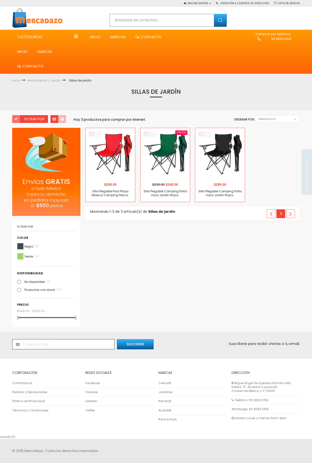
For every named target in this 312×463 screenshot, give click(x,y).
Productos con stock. (42, 290)
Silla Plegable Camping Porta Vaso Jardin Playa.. (165, 193)
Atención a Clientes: (244, 3)
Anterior (271, 213)
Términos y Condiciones (30, 410)
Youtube (91, 392)
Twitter (90, 410)
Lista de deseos (289, 3)
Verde (31, 257)
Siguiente (290, 213)
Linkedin (91, 401)
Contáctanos (22, 383)
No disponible (37, 282)
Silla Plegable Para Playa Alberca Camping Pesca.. (110, 193)
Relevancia (278, 119)
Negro (31, 247)
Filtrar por (34, 119)
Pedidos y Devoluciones (29, 392)
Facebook (92, 383)
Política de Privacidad (28, 401)
